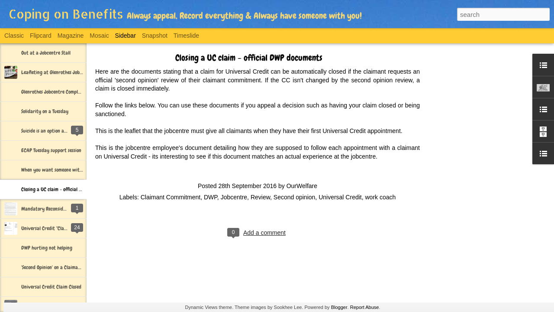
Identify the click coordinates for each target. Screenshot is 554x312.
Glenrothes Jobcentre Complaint (54, 91)
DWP (210, 197)
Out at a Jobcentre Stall (46, 52)
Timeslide (186, 35)
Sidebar (125, 35)
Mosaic (99, 35)
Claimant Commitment (170, 197)
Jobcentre (234, 197)
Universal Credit (340, 197)
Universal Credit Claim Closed (51, 286)
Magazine (71, 35)
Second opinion (295, 197)
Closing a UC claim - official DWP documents (66, 189)
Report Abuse (364, 307)
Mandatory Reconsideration (49, 208)
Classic (14, 35)
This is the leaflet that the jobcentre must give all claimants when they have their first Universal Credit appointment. (249, 130)
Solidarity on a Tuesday (44, 111)
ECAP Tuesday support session (51, 150)
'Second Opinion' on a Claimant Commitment (65, 267)
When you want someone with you (56, 169)
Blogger (339, 307)
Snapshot (154, 35)
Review (260, 197)
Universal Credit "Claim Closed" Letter (60, 228)
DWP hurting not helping (46, 247)
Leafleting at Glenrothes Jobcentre (57, 72)
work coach (380, 197)
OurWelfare (302, 185)
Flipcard (41, 35)
